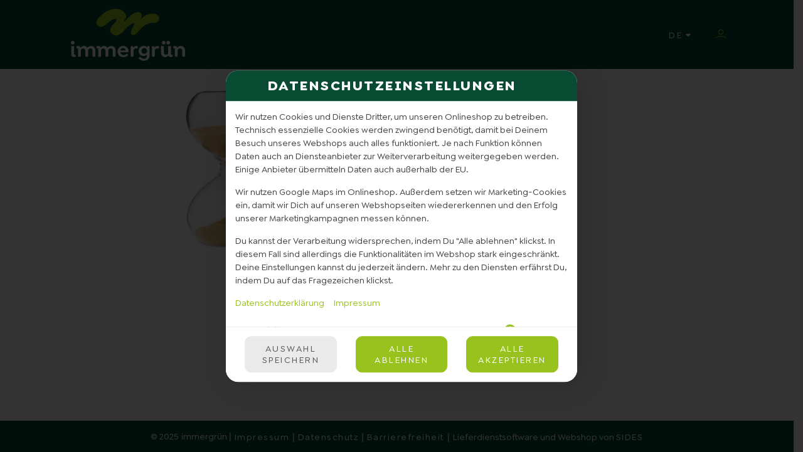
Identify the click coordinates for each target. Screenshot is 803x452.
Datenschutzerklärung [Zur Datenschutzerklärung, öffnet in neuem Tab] (279, 302)
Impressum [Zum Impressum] (357, 302)
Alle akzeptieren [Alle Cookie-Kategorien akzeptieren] (512, 354)
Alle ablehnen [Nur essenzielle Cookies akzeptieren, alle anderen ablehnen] (401, 354)
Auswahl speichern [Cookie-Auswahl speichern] (291, 354)
